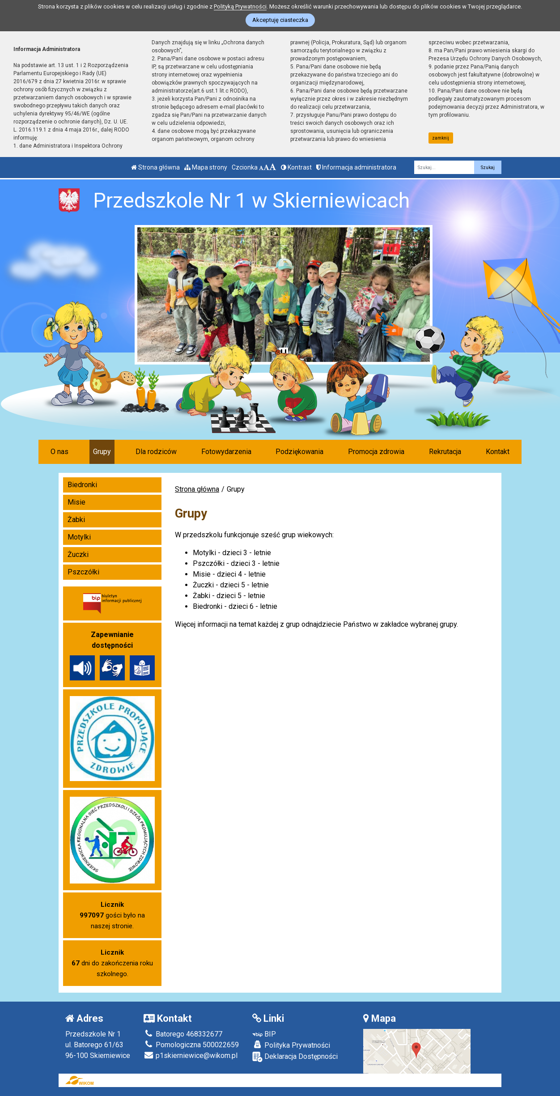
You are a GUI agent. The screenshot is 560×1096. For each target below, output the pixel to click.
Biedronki (82, 484)
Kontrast (296, 167)
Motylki (79, 537)
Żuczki (78, 554)
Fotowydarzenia (226, 451)
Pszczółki (83, 572)
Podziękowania (299, 451)
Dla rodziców (156, 451)
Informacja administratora (356, 167)
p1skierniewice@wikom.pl (191, 1055)
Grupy (102, 451)
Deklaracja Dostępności (295, 1057)
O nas (59, 451)
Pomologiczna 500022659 (191, 1045)
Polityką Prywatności (240, 6)
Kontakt (497, 451)
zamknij (440, 138)
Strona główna (155, 167)
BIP (264, 1034)
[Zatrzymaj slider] (283, 353)
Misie (76, 502)
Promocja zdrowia (376, 451)
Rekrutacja (445, 451)
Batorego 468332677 (183, 1034)
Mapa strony (205, 167)
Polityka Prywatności (291, 1045)
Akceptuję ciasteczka (280, 20)
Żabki (76, 519)
